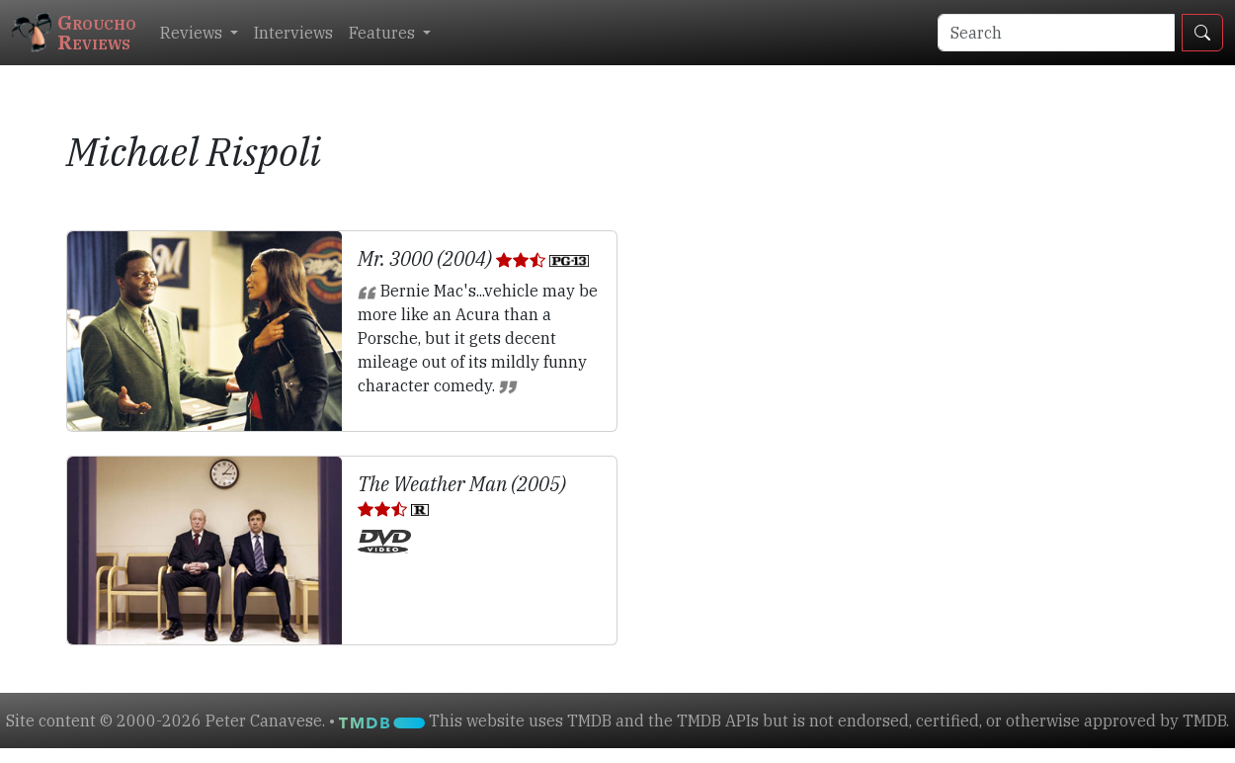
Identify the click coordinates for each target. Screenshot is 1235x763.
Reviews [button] (193, 32)
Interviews (293, 32)
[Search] (1056, 32)
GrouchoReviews (74, 32)
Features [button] (384, 32)
